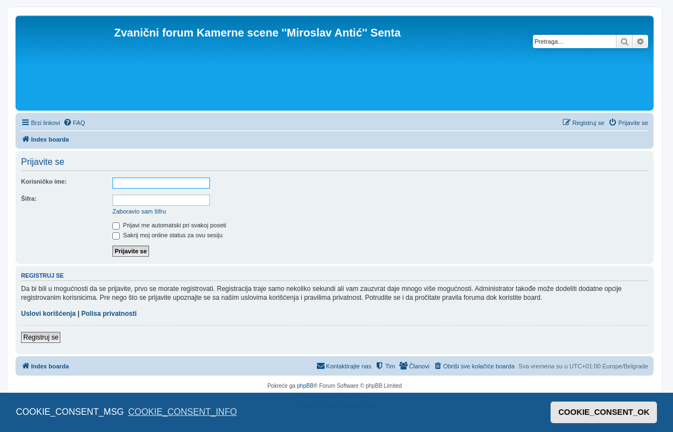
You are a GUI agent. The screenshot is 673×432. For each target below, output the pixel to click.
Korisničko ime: (44, 181)
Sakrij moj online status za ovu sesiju (167, 235)
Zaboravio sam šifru (139, 211)
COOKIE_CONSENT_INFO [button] (182, 412)
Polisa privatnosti (109, 314)
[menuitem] (74, 122)
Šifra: (29, 198)
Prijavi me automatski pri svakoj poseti (169, 225)
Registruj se (40, 337)
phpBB (305, 386)
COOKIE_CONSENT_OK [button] (604, 412)
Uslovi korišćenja (48, 314)
